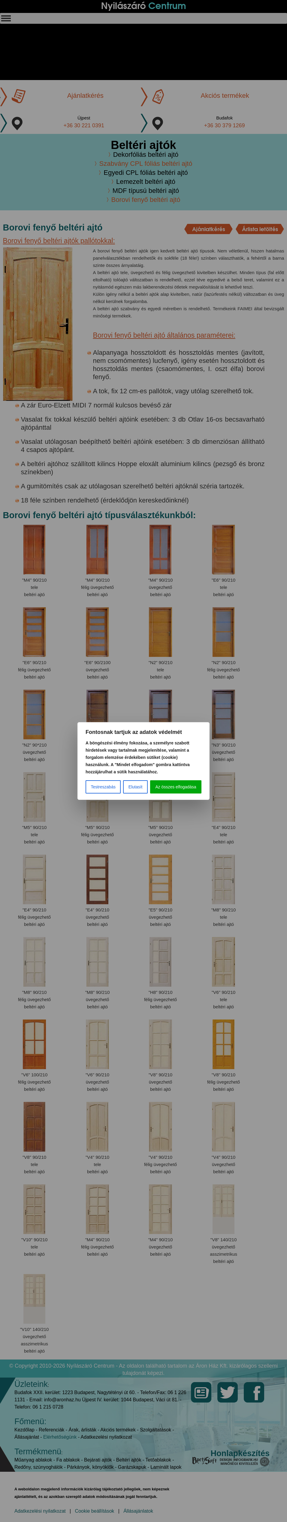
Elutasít (135, 786)
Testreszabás (103, 786)
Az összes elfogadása (175, 786)
